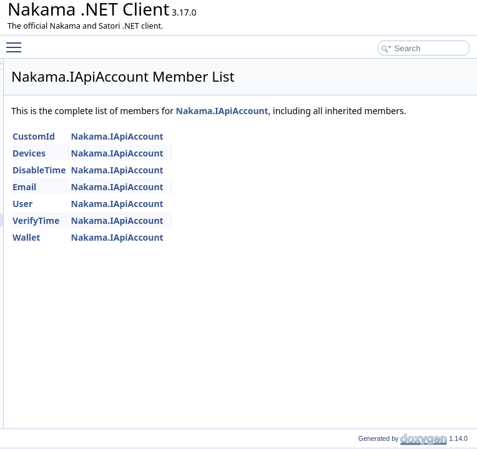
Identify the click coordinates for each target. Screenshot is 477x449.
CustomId (190, 150)
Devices (185, 167)
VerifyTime (192, 234)
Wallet (182, 251)
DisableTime (195, 184)
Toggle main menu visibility (16, 42)
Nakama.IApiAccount (378, 111)
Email (180, 200)
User (179, 217)
